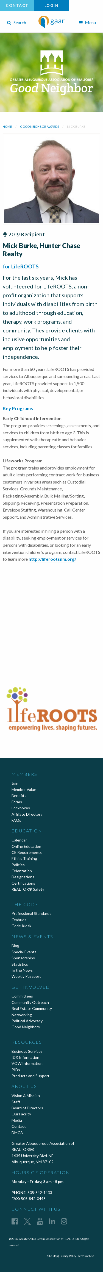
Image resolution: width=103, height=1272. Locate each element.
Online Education (26, 846)
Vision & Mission (26, 1095)
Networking (22, 1014)
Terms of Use (86, 1255)
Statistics (20, 964)
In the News (22, 970)
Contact (17, 5)
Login (51, 5)
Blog (15, 945)
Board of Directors (27, 1108)
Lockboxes (21, 808)
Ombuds (19, 919)
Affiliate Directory (27, 814)
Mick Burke (76, 126)
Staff (16, 1101)
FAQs (16, 820)
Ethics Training (24, 858)
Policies (18, 864)
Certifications (23, 883)
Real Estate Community (32, 1008)
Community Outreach (30, 1002)
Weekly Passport (26, 976)
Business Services (27, 1051)
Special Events (24, 951)
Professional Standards (31, 913)
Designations (23, 876)
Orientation (22, 870)
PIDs (16, 1069)
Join (15, 783)
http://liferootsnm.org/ (52, 559)
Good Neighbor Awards (39, 126)
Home (7, 126)
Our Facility (21, 1114)
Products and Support (30, 1075)
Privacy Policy (68, 1255)
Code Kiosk (21, 925)
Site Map (52, 1255)
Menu (87, 22)
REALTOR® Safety (28, 889)
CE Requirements (27, 852)
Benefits (19, 795)
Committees (22, 996)
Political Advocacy (27, 1020)
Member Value (24, 789)
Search (16, 22)
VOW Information (27, 1063)
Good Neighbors (26, 1026)
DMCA (17, 1132)
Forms (17, 801)
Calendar (19, 840)
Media (17, 1120)
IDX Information (25, 1057)
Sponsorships (23, 958)
